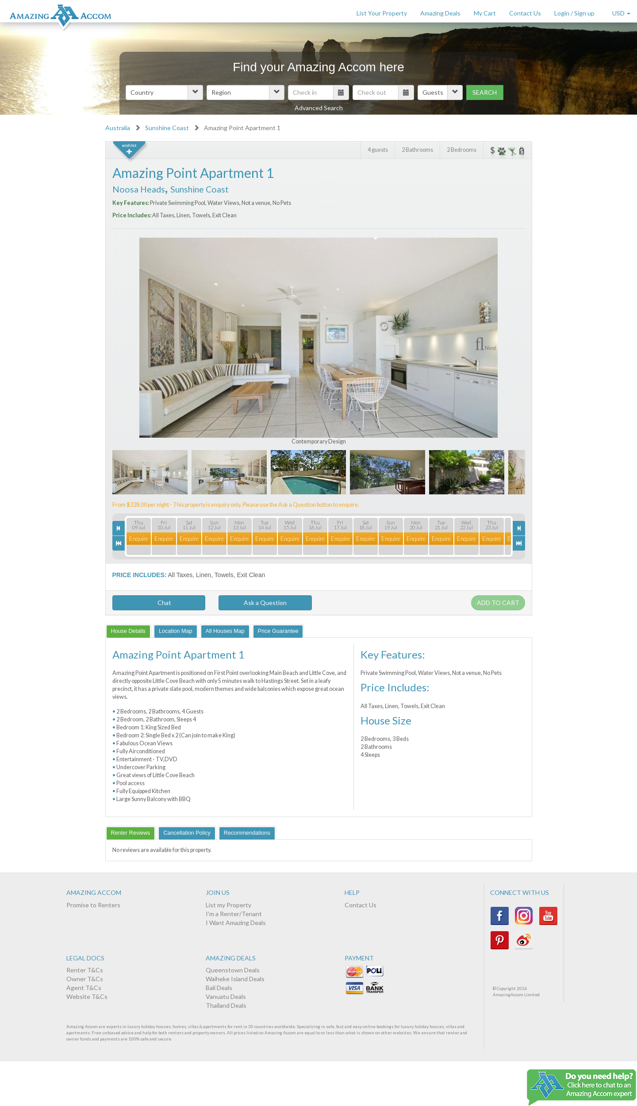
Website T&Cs (86, 996)
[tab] (128, 631)
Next (490, 348)
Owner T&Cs (84, 979)
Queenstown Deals (233, 970)
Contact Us (525, 13)
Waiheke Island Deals (235, 979)
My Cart (485, 13)
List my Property (228, 905)
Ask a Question (265, 602)
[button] (164, 92)
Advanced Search (319, 108)
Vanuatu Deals (226, 996)
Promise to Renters (93, 905)
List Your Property (382, 13)
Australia (117, 127)
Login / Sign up (574, 13)
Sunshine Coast (167, 127)
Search (484, 92)
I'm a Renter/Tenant (234, 913)
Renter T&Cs (84, 970)
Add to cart (498, 602)
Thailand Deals (226, 1005)
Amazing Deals (440, 13)
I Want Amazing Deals (236, 922)
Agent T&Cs (83, 987)
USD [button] (621, 13)
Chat (158, 602)
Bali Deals (219, 987)
